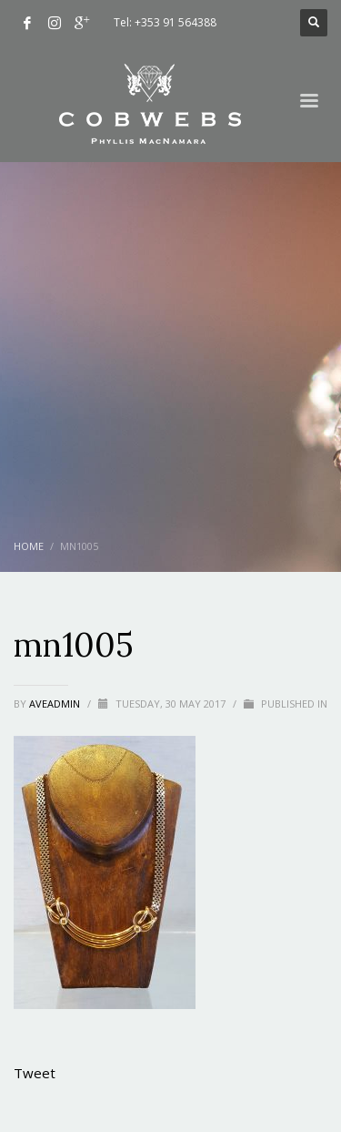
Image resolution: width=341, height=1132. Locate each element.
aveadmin (56, 703)
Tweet (34, 1073)
